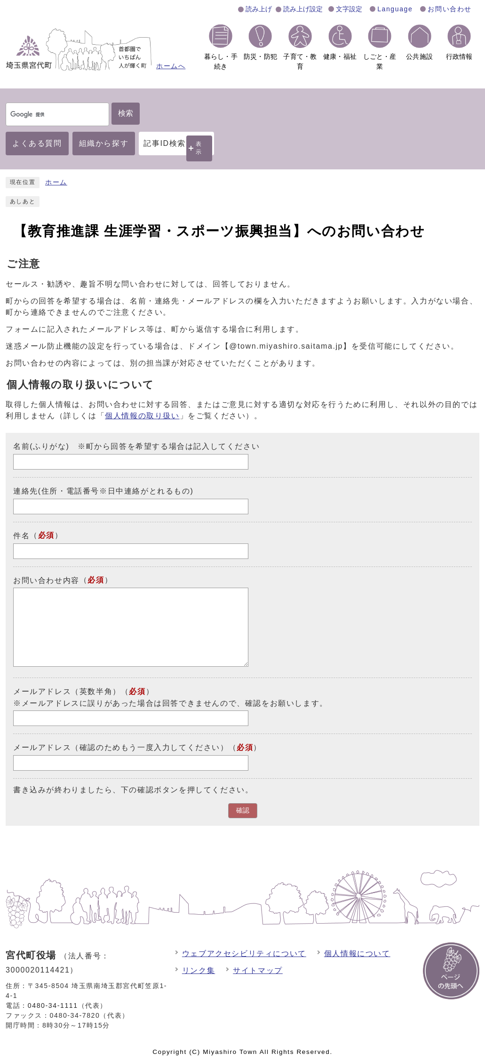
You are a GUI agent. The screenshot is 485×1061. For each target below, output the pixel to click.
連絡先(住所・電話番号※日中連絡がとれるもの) (103, 491)
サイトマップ (258, 970)
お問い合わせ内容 (46, 580)
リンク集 (198, 970)
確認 (242, 810)
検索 (125, 113)
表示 (199, 148)
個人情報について (357, 953)
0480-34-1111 (53, 1005)
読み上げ (259, 9)
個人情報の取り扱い (142, 416)
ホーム (56, 182)
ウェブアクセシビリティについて (244, 953)
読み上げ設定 (303, 9)
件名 (21, 536)
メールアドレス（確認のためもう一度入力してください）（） (137, 747)
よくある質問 (37, 143)
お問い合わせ (450, 9)
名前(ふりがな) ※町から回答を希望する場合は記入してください (136, 446)
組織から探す (104, 143)
